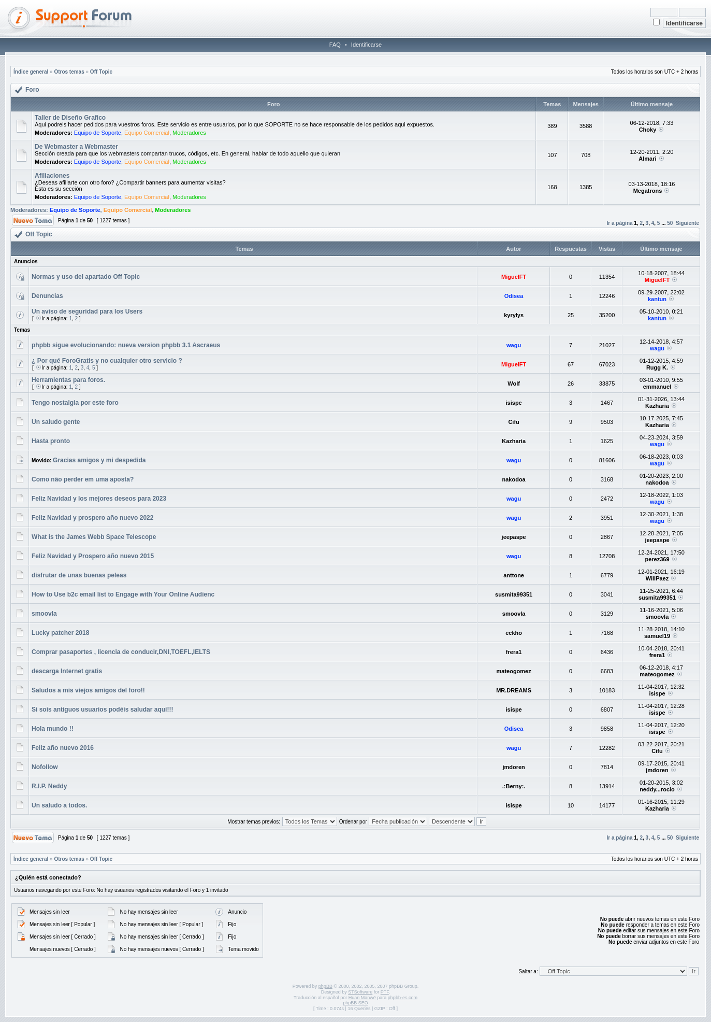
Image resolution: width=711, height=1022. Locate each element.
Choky (648, 129)
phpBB (325, 986)
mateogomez (514, 671)
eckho (513, 633)
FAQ (335, 44)
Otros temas (69, 72)
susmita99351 (513, 594)
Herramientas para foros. (68, 380)
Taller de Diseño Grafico (70, 117)
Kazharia (657, 406)
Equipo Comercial (146, 133)
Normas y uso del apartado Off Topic (86, 276)
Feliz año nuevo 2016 (63, 747)
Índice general (30, 72)
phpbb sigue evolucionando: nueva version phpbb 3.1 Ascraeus (126, 345)
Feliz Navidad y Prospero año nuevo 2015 (93, 556)
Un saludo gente (56, 421)
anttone (513, 575)
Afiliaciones (52, 175)
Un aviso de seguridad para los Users (87, 311)
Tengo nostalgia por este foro (75, 402)
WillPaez (657, 578)
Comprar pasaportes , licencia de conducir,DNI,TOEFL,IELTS (121, 652)
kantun (657, 299)
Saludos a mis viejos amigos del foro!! (88, 690)
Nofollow (45, 767)
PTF (385, 992)
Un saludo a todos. (59, 805)
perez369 (657, 559)
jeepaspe (514, 537)
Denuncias (47, 296)
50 (670, 223)
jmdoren (513, 767)
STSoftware (360, 992)
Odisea (514, 296)
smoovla (44, 613)
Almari (647, 158)
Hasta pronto (51, 441)
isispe (514, 403)
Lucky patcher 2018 (60, 632)
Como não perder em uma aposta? (83, 479)
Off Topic (101, 72)
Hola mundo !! (53, 728)
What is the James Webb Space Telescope (94, 537)
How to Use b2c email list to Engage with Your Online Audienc (123, 594)
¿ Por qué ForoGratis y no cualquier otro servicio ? (107, 360)
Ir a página (620, 223)
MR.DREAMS (513, 690)
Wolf (513, 383)
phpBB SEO (355, 1002)
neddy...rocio (657, 789)
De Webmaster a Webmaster (76, 146)
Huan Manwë (362, 997)
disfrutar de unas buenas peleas (79, 575)
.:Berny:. (514, 786)
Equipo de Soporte (97, 133)
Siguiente (687, 223)
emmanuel (657, 387)
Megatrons (647, 191)
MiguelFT (513, 277)
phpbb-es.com (402, 997)
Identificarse (366, 44)
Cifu (513, 422)
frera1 (514, 652)
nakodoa (514, 479)
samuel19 (657, 636)
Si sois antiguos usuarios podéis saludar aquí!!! (102, 709)
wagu (513, 345)
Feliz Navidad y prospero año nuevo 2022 (92, 517)
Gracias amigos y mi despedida (99, 460)
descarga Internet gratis (67, 671)
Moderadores (189, 133)
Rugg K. (657, 367)
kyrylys (514, 315)
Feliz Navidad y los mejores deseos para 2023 (99, 498)
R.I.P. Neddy (49, 786)
